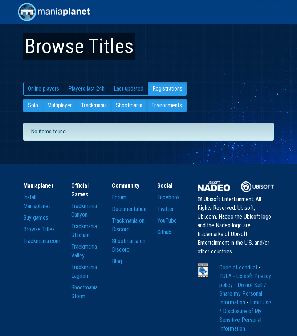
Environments (166, 105)
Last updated (128, 88)
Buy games (35, 217)
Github (164, 232)
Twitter (165, 208)
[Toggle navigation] (269, 12)
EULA (226, 276)
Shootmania (129, 105)
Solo (33, 105)
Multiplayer (59, 105)
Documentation (129, 208)
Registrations (167, 88)
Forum (119, 197)
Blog (117, 261)
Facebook (168, 197)
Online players (43, 88)
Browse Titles (39, 229)
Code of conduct (239, 267)
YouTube (167, 220)
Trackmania (94, 105)
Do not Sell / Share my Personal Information (242, 293)
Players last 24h (86, 88)
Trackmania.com (41, 240)
